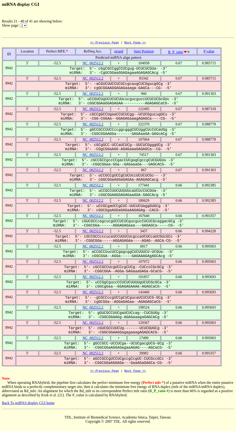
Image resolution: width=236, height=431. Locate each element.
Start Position (144, 52)
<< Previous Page (104, 43)
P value (208, 52)
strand (118, 52)
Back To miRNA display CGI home (28, 404)
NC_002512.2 (93, 64)
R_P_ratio (175, 53)
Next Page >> (135, 43)
